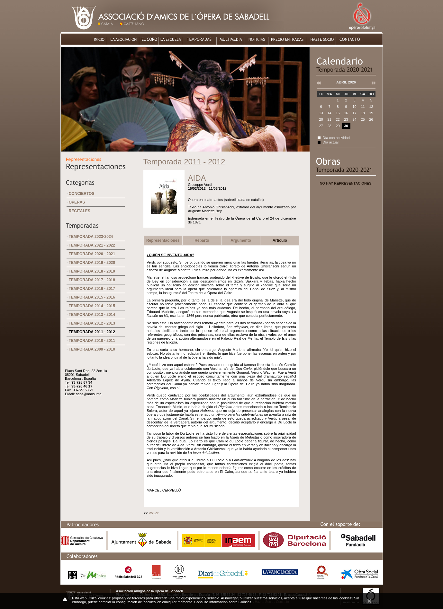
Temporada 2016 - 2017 (92, 288)
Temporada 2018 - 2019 (92, 271)
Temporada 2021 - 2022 (92, 245)
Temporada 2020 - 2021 (92, 254)
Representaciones (162, 240)
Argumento (241, 240)
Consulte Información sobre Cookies (222, 602)
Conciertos (82, 193)
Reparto (201, 240)
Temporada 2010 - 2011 (92, 340)
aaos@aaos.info (89, 394)
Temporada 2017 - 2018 (92, 280)
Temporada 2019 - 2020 (92, 262)
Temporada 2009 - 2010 (92, 349)
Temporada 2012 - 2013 (92, 323)
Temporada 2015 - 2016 (92, 297)
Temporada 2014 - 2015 (92, 306)
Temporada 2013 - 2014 (92, 314)
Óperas (77, 202)
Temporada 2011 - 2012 (92, 332)
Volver (153, 513)
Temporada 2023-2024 (91, 236)
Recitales (79, 211)
